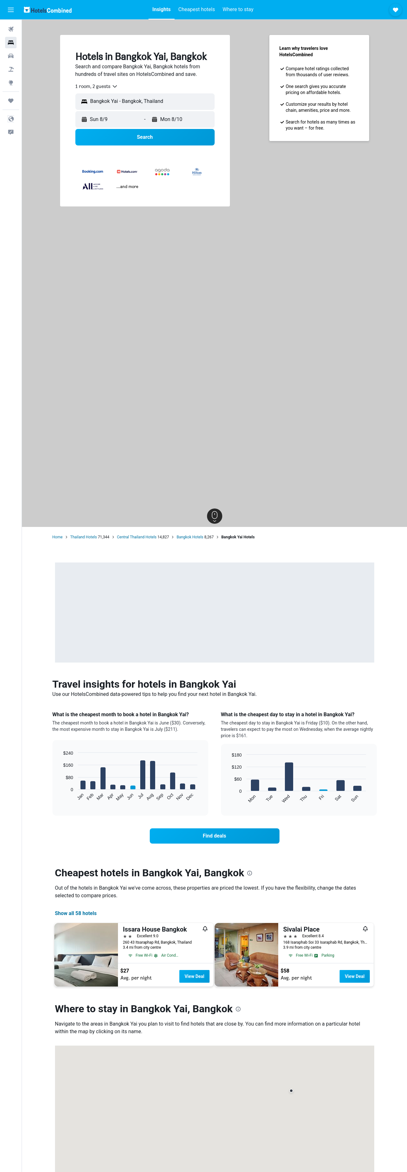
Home (57, 537)
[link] (214, 836)
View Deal (194, 976)
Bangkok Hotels (189, 537)
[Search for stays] (11, 42)
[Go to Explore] (11, 82)
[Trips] (11, 100)
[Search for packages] (11, 69)
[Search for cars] (11, 56)
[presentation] (249, 873)
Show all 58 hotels (76, 913)
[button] (11, 10)
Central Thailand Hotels (137, 537)
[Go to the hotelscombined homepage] (47, 10)
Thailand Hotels (83, 537)
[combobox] (96, 86)
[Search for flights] (11, 29)
